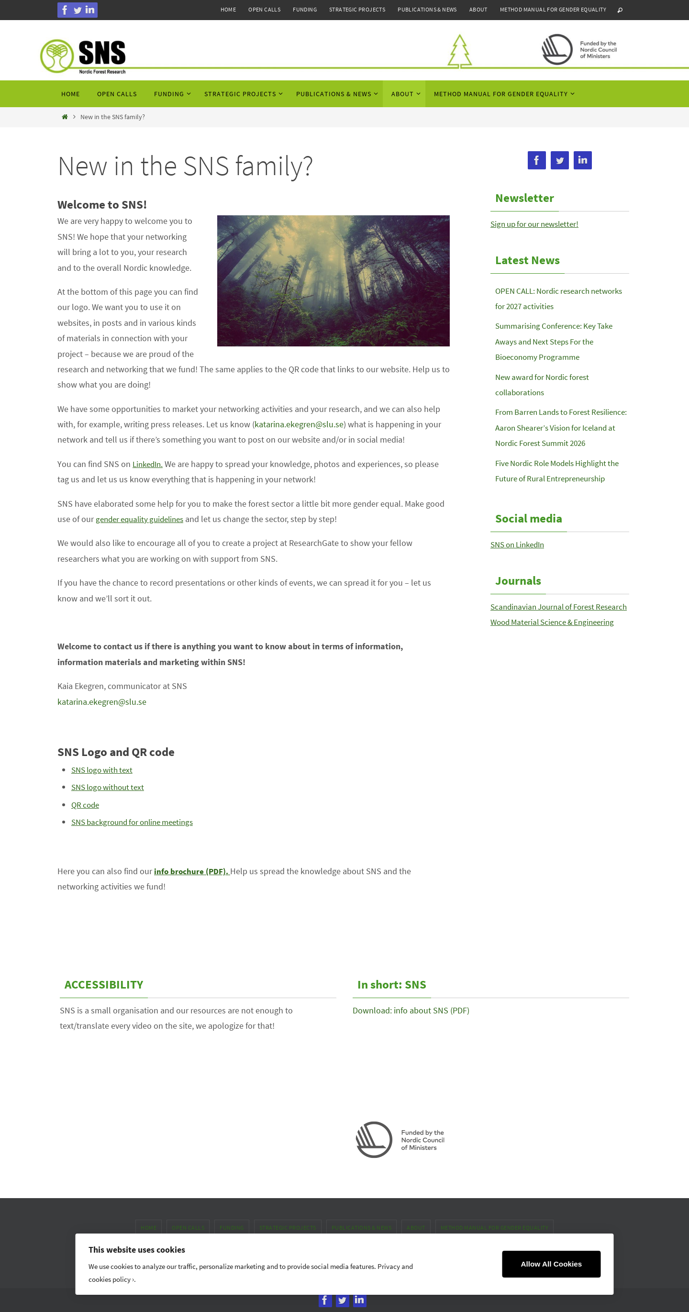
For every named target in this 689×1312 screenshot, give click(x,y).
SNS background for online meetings (137, 821)
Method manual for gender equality (553, 9)
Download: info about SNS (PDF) (411, 1010)
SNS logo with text (104, 769)
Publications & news (427, 9)
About (478, 9)
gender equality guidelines (143, 518)
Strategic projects (357, 9)
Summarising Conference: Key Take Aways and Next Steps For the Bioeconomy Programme (558, 341)
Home (228, 9)
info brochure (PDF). (193, 871)
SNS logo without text (111, 786)
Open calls (264, 9)
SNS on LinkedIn (520, 560)
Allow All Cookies (551, 1264)
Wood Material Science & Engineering (557, 652)
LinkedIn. (149, 463)
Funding (305, 9)
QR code (86, 804)
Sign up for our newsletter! (538, 223)
